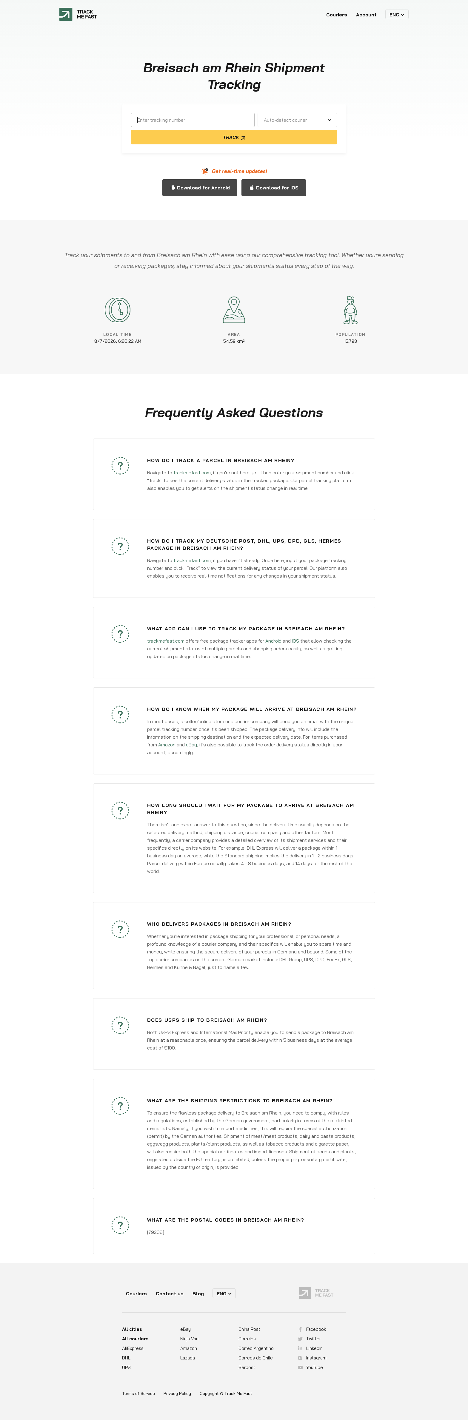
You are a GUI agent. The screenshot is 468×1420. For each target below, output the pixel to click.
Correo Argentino (256, 1348)
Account (366, 15)
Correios (247, 1339)
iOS (295, 641)
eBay (191, 745)
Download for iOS (277, 188)
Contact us (170, 1293)
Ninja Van (189, 1339)
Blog (198, 1293)
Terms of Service (138, 1393)
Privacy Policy (177, 1393)
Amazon (167, 745)
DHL (126, 1358)
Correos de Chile (255, 1358)
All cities (132, 1329)
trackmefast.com (192, 473)
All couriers (135, 1339)
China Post (249, 1329)
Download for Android (203, 188)
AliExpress (133, 1348)
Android (273, 641)
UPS (126, 1367)
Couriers (336, 15)
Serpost (246, 1367)
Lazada (187, 1358)
